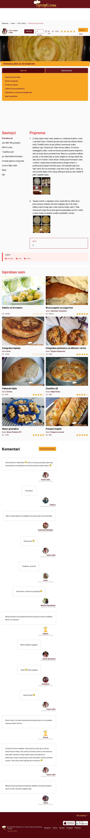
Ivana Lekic (45, 479)
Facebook (47, 828)
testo (29, 258)
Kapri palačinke (11, 96)
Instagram (69, 828)
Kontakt (10, 828)
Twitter (54, 828)
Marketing (39, 827)
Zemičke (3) (67, 376)
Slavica (53, 505)
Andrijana (45, 684)
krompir (10, 258)
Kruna (45, 737)
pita (20, 258)
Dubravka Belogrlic (45, 530)
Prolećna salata (11, 85)
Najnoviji (23, 70)
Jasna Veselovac (49, 659)
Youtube (62, 828)
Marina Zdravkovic (48, 605)
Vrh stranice (81, 815)
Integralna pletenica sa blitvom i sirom (67, 336)
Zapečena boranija (12, 77)
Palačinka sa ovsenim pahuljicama (18, 92)
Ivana (45, 580)
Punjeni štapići (67, 416)
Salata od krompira (23, 295)
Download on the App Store (69, 823)
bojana (45, 634)
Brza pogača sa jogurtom (67, 295)
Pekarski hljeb (23, 376)
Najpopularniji (66, 70)
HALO (15, 831)
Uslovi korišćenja (30, 827)
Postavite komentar (47, 449)
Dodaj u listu (82, 30)
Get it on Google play (82, 823)
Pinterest (78, 828)
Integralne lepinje (23, 336)
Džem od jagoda (11, 81)
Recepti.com (45, 4)
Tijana (45, 803)
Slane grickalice (23, 416)
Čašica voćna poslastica (14, 89)
